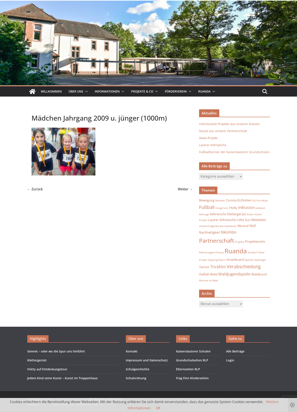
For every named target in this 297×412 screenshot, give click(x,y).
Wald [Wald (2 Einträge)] (213, 274)
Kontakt (132, 351)
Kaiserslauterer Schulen (193, 351)
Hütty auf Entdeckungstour (47, 369)
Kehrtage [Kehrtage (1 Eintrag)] (204, 214)
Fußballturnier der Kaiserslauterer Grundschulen (234, 152)
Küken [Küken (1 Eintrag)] (250, 214)
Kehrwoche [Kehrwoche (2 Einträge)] (218, 214)
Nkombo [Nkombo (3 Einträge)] (228, 232)
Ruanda (204, 91)
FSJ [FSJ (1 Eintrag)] (253, 200)
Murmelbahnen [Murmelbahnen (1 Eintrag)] (228, 226)
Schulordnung (136, 378)
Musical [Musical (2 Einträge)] (243, 226)
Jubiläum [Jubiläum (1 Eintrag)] (260, 208)
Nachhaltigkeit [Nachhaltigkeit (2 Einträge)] (209, 232)
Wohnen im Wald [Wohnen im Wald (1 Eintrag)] (208, 280)
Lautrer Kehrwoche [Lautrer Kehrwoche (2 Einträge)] (222, 220)
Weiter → (185, 189)
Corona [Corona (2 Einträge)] (231, 200)
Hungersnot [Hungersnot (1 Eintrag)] (221, 208)
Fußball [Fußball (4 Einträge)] (206, 207)
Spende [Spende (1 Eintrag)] (249, 259)
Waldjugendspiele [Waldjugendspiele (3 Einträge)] (234, 274)
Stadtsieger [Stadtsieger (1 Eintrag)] (260, 259)
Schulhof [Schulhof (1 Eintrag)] (252, 252)
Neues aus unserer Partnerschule (223, 131)
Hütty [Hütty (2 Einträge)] (233, 207)
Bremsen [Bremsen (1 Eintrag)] (220, 200)
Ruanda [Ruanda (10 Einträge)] (236, 251)
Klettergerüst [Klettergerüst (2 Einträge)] (236, 214)
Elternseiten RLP (188, 369)
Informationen (107, 91)
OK (158, 408)
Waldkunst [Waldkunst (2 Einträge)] (259, 274)
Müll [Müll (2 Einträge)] (253, 226)
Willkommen (51, 91)
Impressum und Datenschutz (147, 360)
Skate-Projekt (208, 138)
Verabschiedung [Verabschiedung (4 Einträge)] (244, 266)
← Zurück (35, 189)
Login (230, 360)
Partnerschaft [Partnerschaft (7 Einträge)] (216, 240)
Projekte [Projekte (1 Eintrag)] (239, 241)
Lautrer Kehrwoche (212, 145)
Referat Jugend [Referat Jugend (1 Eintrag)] (207, 252)
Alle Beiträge (235, 351)
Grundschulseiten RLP (192, 360)
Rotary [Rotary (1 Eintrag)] (220, 252)
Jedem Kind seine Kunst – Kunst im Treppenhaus (62, 378)
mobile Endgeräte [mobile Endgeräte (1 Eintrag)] (209, 226)
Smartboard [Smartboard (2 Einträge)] (235, 259)
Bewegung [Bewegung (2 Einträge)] (206, 200)
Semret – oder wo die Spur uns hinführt (56, 351)
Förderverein (176, 91)
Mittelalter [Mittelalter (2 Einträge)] (258, 220)
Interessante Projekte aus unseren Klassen (229, 124)
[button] (85, 91)
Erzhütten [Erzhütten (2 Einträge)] (244, 200)
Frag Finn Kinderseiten (192, 378)
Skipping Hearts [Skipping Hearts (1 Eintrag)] (216, 259)
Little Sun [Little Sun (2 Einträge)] (243, 220)
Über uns (76, 91)
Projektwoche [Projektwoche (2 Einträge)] (255, 241)
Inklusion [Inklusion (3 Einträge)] (246, 207)
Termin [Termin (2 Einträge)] (204, 267)
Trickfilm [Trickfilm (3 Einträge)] (218, 266)
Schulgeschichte (137, 369)
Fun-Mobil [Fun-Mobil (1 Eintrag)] (262, 200)
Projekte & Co (142, 91)
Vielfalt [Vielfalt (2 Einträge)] (204, 274)
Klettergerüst (37, 360)
